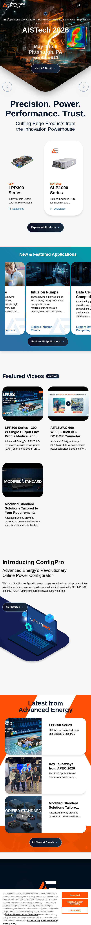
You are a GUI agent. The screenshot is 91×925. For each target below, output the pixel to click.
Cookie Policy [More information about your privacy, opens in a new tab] (33, 920)
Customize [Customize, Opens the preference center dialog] (75, 910)
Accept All (75, 895)
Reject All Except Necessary (75, 903)
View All (53, 376)
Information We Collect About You (22, 914)
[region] (45, 907)
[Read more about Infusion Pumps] (48, 274)
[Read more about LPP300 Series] (23, 736)
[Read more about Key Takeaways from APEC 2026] (23, 775)
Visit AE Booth (45, 68)
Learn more (48, 23)
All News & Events (45, 842)
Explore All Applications (48, 341)
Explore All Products (45, 227)
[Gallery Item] (22, 422)
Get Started (15, 607)
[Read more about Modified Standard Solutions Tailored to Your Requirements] (23, 814)
